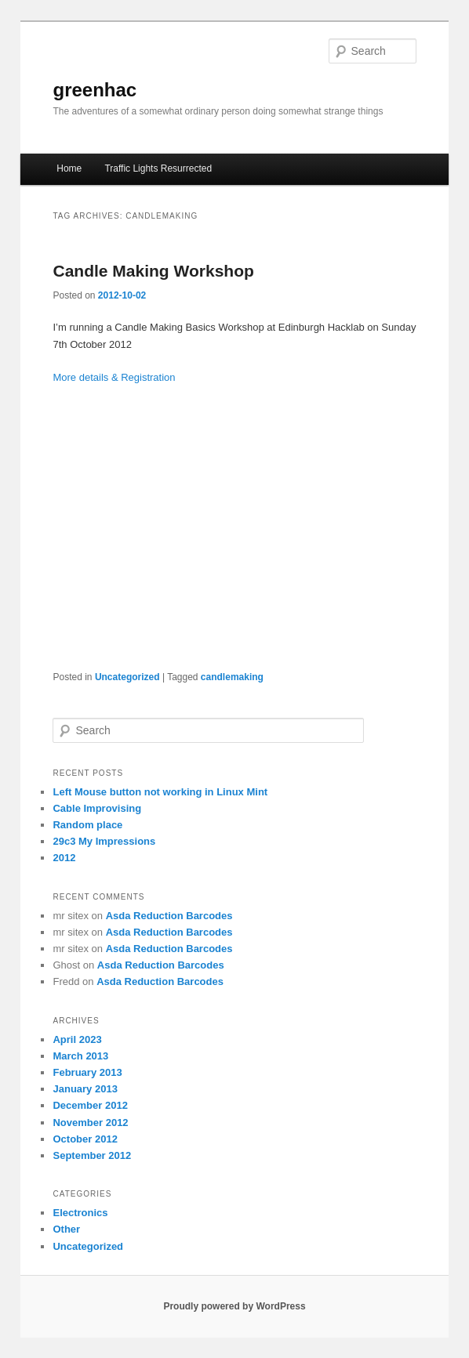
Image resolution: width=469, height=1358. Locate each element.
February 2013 (87, 1072)
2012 (64, 858)
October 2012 (85, 1139)
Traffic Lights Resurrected (158, 168)
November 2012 (90, 1122)
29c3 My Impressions (104, 841)
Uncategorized (127, 677)
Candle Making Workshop (153, 271)
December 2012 (90, 1105)
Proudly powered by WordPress (234, 1306)
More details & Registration (114, 377)
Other (66, 1229)
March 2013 (80, 1056)
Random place (87, 825)
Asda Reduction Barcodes (169, 916)
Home (69, 168)
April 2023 (77, 1039)
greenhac (94, 89)
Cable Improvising (97, 808)
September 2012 (92, 1155)
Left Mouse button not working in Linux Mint (160, 792)
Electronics (80, 1213)
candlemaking (232, 677)
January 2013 (85, 1089)
